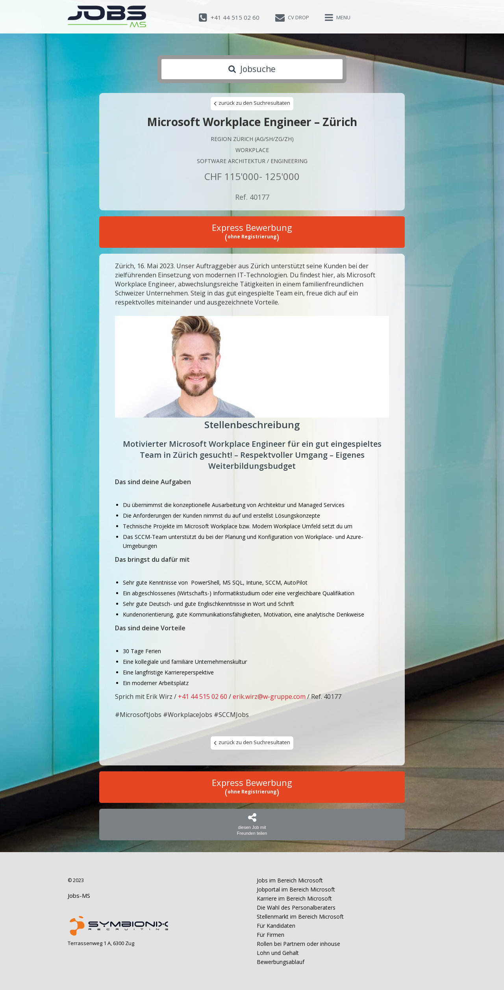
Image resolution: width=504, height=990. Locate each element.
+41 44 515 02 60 (202, 696)
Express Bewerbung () (252, 232)
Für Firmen (270, 934)
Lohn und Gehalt (278, 953)
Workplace (252, 150)
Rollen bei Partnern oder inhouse (298, 943)
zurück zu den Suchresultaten (252, 103)
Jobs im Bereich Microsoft (290, 880)
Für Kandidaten (276, 925)
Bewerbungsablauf (280, 962)
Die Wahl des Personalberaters (296, 907)
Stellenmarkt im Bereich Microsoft (300, 916)
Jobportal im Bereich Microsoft (296, 889)
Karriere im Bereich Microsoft (294, 898)
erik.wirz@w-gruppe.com (269, 696)
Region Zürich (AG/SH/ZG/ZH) (252, 139)
